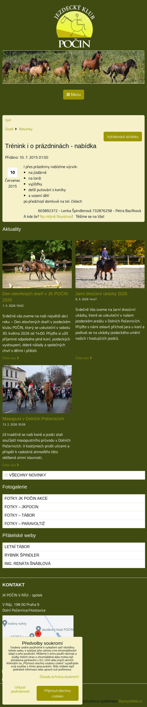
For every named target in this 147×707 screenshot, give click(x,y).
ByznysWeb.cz (130, 701)
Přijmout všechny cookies (57, 693)
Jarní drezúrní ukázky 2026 (101, 293)
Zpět (8, 120)
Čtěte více (9, 358)
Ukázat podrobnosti (20, 689)
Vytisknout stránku (123, 136)
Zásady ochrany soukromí (59, 676)
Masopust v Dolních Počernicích (33, 418)
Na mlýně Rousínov (56, 216)
